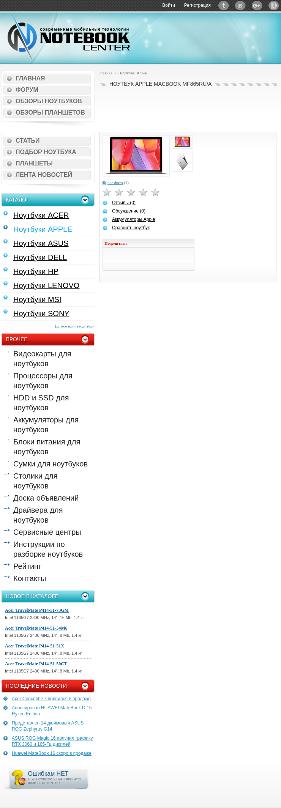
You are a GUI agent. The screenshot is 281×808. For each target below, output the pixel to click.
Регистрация (197, 5)
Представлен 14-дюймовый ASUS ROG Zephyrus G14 (48, 726)
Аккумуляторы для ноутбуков (46, 425)
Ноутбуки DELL (40, 257)
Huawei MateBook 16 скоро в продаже (52, 753)
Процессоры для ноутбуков (43, 381)
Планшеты (34, 163)
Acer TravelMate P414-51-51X (34, 646)
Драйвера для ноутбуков (38, 515)
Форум (27, 90)
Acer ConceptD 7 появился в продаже (51, 698)
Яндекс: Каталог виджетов (273, 5)
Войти (168, 5)
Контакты (29, 578)
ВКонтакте (240, 5)
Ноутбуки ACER (41, 215)
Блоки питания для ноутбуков (46, 447)
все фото (115, 182)
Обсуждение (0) (128, 211)
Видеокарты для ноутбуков (42, 359)
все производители (78, 326)
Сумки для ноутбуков (50, 464)
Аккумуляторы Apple (133, 219)
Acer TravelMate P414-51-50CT (36, 663)
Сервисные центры (47, 532)
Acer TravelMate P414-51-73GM (37, 610)
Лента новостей (44, 175)
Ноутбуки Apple (132, 73)
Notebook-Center (69, 37)
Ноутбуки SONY (41, 313)
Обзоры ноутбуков (49, 101)
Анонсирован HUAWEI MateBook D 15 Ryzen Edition (52, 711)
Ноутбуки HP (35, 271)
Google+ (257, 5)
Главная (30, 78)
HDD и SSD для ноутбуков (41, 403)
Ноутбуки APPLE (42, 229)
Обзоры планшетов (50, 112)
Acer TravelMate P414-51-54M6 (36, 628)
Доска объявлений (46, 498)
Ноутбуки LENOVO (46, 285)
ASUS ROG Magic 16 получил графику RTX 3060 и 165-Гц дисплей (52, 741)
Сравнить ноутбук (131, 227)
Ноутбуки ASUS (40, 243)
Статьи (27, 140)
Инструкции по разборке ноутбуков (48, 549)
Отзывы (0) (124, 202)
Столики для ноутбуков (35, 481)
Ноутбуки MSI (37, 299)
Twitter (223, 5)
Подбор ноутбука (46, 152)
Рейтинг (27, 566)
